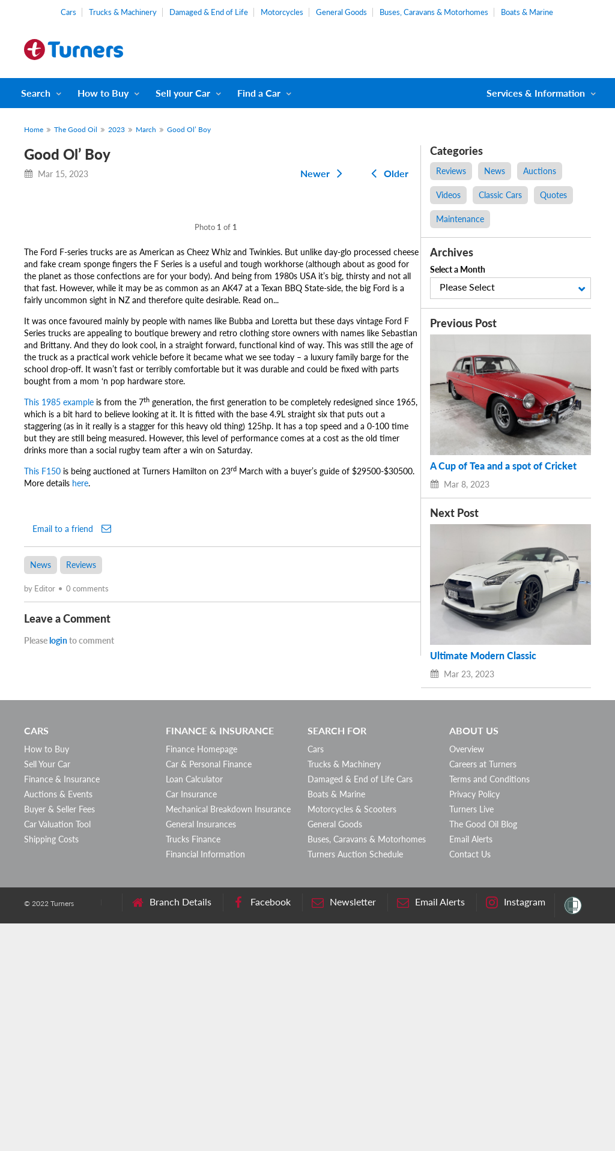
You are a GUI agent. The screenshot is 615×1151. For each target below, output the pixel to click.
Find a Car (258, 92)
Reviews (81, 825)
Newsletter (344, 1129)
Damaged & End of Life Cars (360, 1006)
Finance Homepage (201, 976)
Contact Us (470, 1082)
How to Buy (103, 92)
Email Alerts (470, 1067)
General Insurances (201, 1052)
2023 (116, 129)
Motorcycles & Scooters (352, 1037)
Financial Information (205, 1082)
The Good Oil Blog (483, 1052)
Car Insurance (191, 1022)
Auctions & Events (58, 1022)
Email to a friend (71, 788)
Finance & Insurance (62, 1006)
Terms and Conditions (489, 1006)
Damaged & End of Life (208, 12)
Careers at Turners (483, 991)
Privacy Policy (474, 1022)
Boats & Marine (527, 12)
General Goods (341, 12)
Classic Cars (500, 195)
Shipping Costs (51, 1067)
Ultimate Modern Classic (483, 655)
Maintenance (460, 219)
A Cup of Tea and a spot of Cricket (503, 466)
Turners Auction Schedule (355, 1082)
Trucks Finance (193, 1067)
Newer (323, 173)
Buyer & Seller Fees (59, 1037)
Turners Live (471, 1037)
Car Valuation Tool (57, 1052)
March (146, 129)
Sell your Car (183, 92)
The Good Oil (75, 129)
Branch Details (171, 1129)
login (58, 900)
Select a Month (457, 269)
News (40, 825)
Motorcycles (282, 12)
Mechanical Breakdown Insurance (228, 1037)
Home (33, 129)
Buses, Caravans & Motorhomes (434, 12)
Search (35, 92)
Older (387, 173)
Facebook (261, 1129)
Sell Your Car (47, 991)
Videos (448, 195)
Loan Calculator (194, 1006)
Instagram (515, 1129)
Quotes (553, 195)
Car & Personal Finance (209, 991)
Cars (68, 12)
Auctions (539, 171)
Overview (466, 976)
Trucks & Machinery (123, 12)
